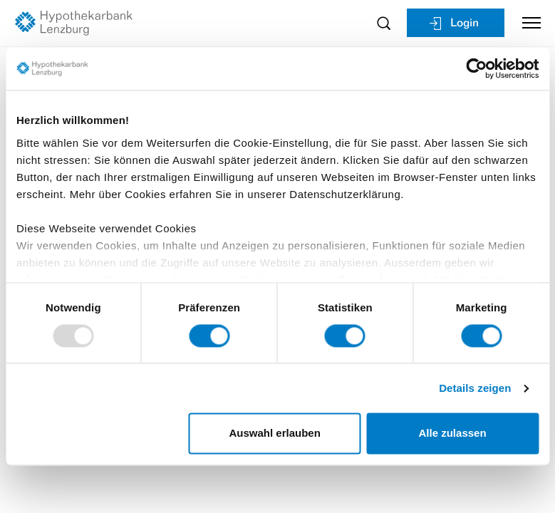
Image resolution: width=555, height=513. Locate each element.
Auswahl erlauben (275, 434)
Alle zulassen (453, 434)
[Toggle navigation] (526, 22)
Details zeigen (475, 388)
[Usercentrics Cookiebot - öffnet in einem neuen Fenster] (476, 68)
